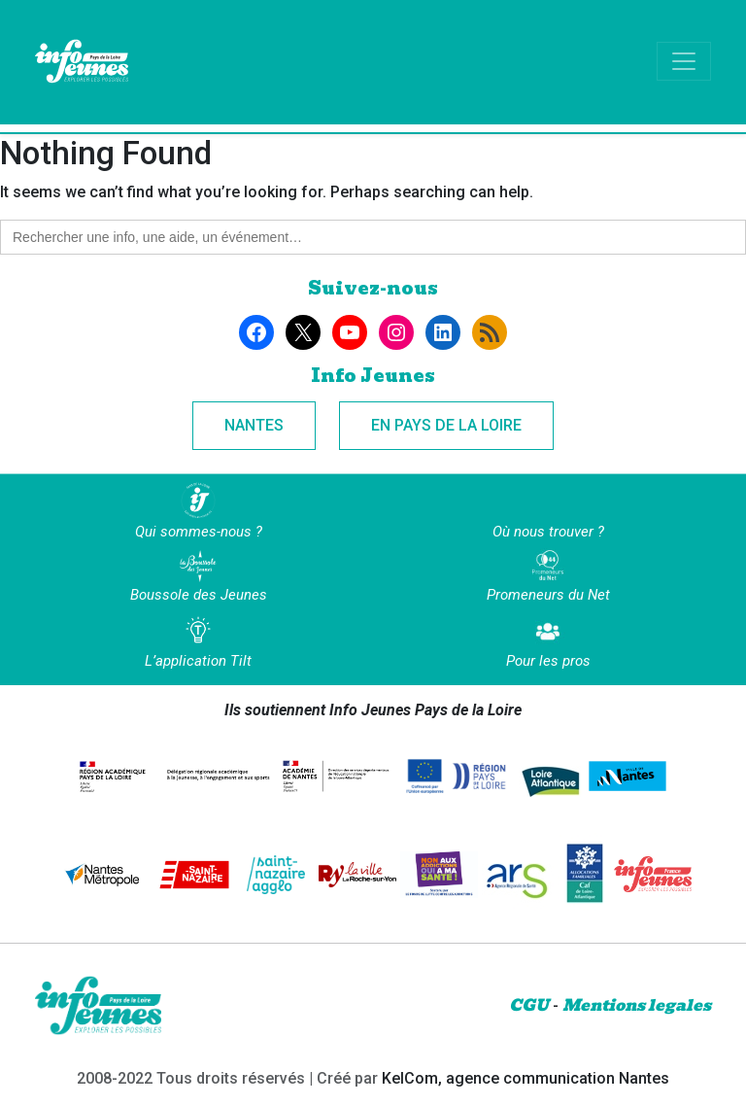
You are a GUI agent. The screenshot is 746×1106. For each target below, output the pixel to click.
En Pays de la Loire (446, 425)
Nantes (254, 425)
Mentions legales (636, 1005)
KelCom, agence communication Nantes (525, 1078)
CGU (529, 1005)
